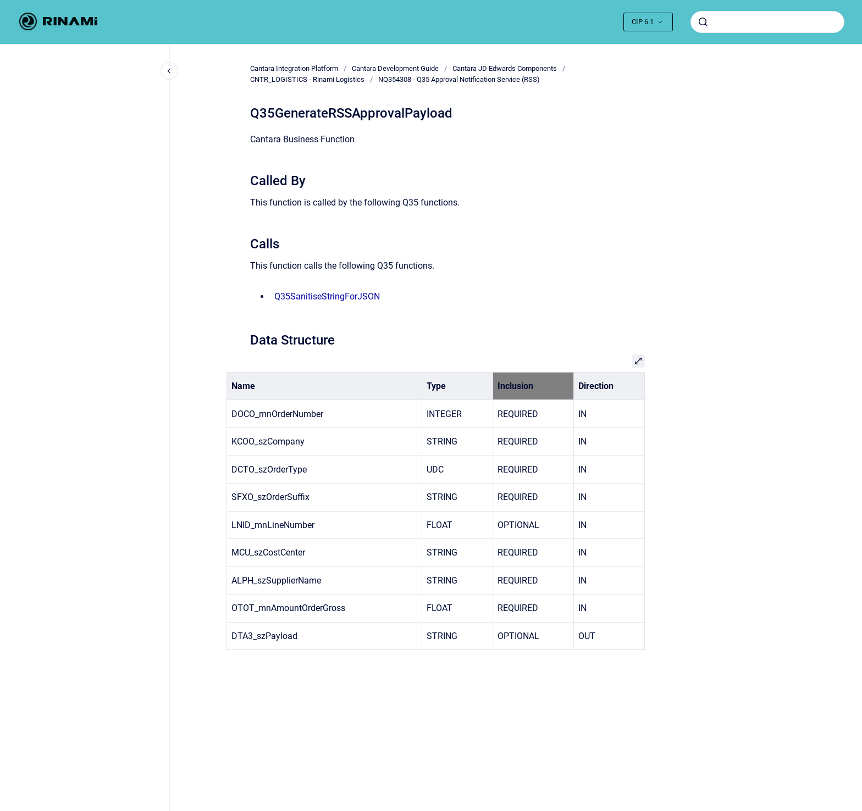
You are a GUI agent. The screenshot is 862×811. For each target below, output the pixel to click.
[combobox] (767, 22)
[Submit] (703, 22)
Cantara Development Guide (395, 68)
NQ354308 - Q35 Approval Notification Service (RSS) (459, 79)
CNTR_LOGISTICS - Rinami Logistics (307, 79)
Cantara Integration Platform (294, 68)
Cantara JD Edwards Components (504, 68)
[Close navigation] (169, 71)
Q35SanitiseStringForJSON (327, 296)
